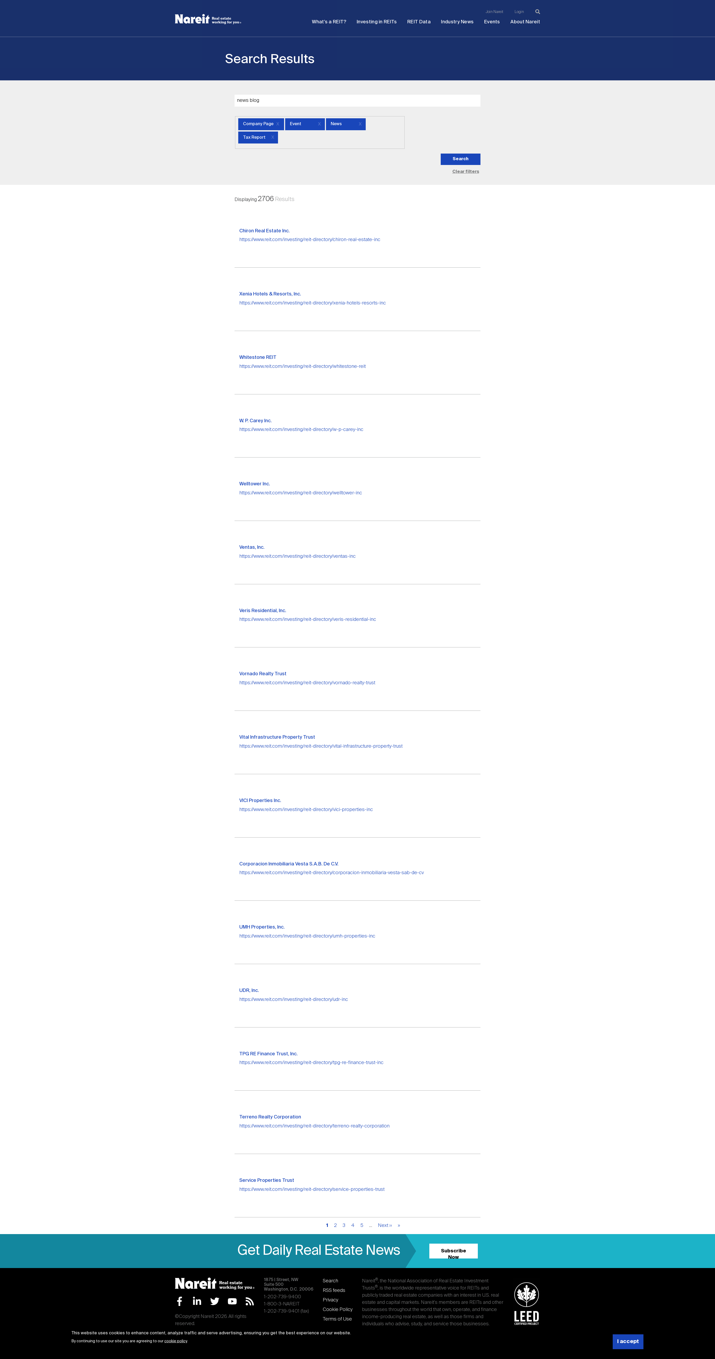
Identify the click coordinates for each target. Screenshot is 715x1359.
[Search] (537, 11)
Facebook (179, 1301)
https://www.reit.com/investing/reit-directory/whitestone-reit (302, 366)
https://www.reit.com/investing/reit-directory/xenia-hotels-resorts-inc (312, 303)
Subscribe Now (453, 1253)
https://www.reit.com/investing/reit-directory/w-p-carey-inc (301, 429)
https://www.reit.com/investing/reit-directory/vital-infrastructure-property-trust (321, 746)
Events (492, 22)
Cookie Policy (337, 1309)
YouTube (232, 1301)
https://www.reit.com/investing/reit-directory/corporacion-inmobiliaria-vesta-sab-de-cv (331, 872)
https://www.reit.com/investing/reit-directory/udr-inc (293, 999)
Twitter (214, 1301)
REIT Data (419, 22)
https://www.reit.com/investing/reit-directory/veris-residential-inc (307, 619)
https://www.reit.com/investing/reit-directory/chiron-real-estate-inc (309, 239)
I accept (628, 1341)
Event (295, 124)
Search (330, 1281)
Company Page (258, 124)
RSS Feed (249, 1301)
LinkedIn (197, 1301)
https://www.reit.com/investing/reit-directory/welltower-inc (300, 493)
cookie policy (175, 1341)
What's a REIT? (329, 22)
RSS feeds (334, 1290)
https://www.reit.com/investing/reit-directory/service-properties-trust (312, 1189)
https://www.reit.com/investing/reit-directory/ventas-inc (297, 556)
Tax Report (254, 138)
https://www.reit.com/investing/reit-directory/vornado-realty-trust (307, 683)
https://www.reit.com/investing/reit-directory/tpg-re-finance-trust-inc (311, 1062)
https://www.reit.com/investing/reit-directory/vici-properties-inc (306, 809)
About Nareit (525, 22)
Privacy (330, 1300)
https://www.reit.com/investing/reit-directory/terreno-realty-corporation (314, 1126)
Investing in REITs (377, 22)
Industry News (457, 22)
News (336, 124)
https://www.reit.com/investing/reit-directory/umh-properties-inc (307, 936)
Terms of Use (337, 1319)
